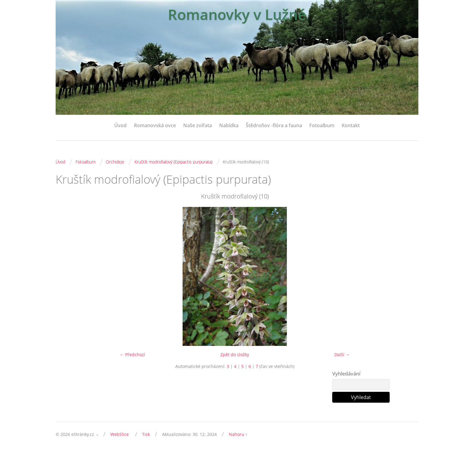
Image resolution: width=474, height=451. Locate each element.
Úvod (120, 125)
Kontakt (351, 125)
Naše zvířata (197, 125)
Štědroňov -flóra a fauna (274, 125)
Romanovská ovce (155, 125)
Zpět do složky (234, 354)
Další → (342, 354)
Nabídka (229, 125)
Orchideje (115, 162)
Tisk (146, 434)
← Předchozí (132, 354)
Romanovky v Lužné (237, 14)
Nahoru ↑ (238, 434)
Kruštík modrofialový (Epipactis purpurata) (174, 162)
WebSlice (119, 434)
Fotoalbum (321, 125)
